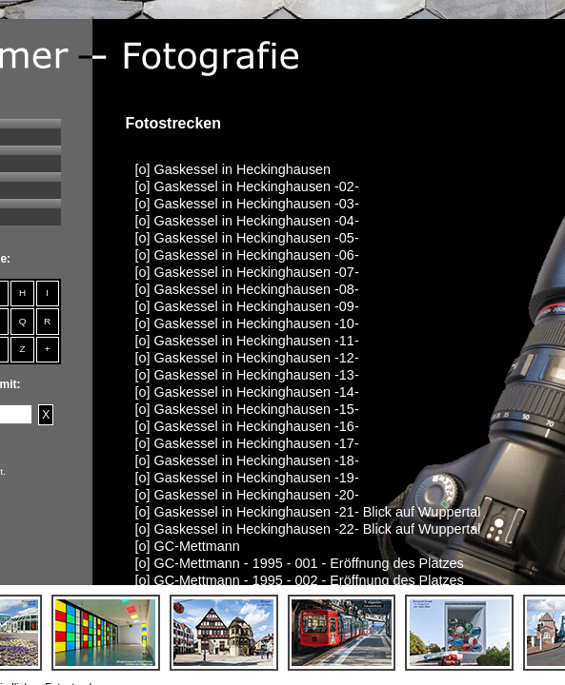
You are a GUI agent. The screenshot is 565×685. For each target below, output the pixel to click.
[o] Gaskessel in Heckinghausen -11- (247, 340)
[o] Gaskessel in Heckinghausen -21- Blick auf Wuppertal (308, 511)
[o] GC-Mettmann (187, 546)
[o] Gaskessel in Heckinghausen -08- (247, 289)
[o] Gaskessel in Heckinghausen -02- (247, 186)
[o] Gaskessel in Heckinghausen (233, 169)
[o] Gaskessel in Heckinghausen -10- (247, 323)
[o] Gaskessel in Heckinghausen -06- (247, 255)
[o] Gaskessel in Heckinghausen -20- (247, 494)
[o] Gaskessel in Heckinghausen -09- (247, 306)
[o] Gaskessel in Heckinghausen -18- (247, 460)
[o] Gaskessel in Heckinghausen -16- (247, 426)
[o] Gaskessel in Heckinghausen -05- (247, 237)
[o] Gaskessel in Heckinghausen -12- (247, 357)
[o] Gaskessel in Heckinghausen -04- (247, 220)
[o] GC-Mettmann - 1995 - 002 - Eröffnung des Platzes (299, 580)
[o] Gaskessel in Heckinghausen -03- (247, 203)
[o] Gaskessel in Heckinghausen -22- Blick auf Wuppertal (308, 529)
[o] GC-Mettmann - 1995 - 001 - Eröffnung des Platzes (299, 563)
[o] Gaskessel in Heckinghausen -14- (247, 392)
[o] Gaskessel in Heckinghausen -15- (247, 409)
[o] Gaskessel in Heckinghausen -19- (247, 477)
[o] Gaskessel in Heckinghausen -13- (247, 374)
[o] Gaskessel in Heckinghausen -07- (247, 272)
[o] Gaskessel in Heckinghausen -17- (247, 443)
